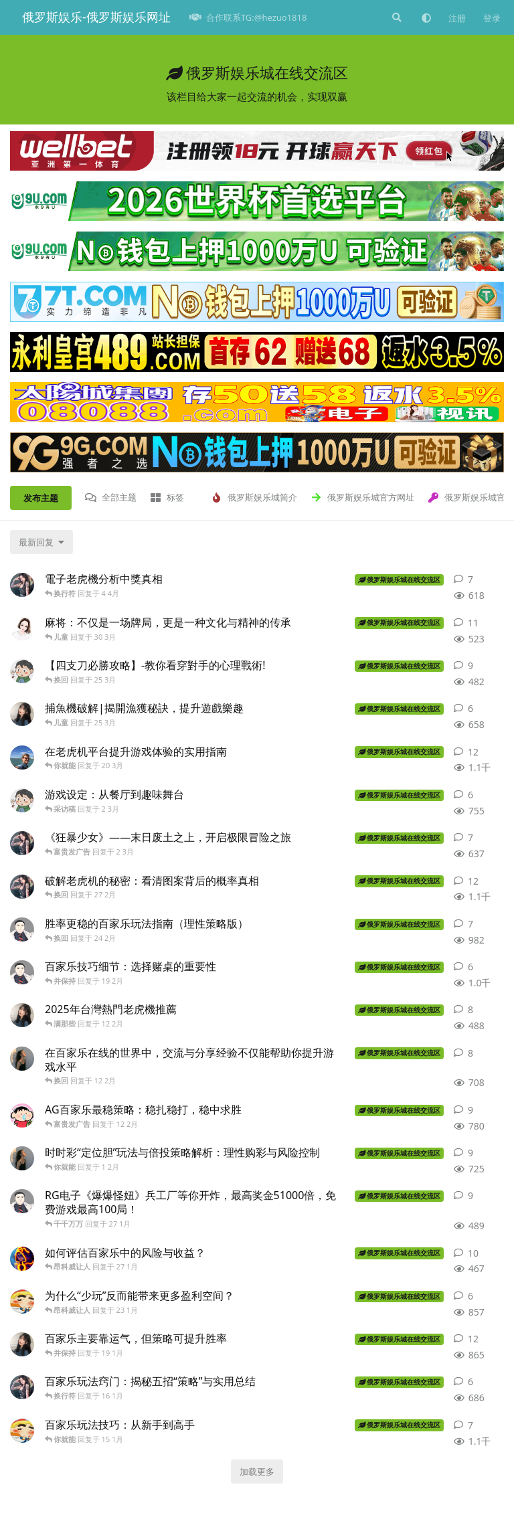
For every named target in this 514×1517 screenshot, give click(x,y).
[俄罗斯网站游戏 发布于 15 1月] (22, 1431)
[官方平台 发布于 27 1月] (22, 1259)
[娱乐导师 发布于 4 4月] (22, 585)
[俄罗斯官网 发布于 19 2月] (22, 972)
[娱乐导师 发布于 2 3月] (22, 843)
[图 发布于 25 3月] (22, 671)
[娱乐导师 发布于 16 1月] (22, 1387)
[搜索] (395, 17)
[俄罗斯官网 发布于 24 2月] (22, 929)
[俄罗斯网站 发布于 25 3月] (22, 714)
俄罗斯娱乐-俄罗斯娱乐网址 (96, 17)
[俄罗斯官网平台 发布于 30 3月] (22, 628)
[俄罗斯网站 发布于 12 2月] (22, 1015)
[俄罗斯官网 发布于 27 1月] (22, 1201)
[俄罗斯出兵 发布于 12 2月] (22, 1059)
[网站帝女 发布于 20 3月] (22, 757)
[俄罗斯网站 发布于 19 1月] (22, 1344)
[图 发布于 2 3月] (22, 800)
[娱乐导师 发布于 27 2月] (22, 887)
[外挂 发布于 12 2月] (22, 1115)
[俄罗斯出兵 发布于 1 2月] (22, 1158)
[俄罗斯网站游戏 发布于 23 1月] (22, 1301)
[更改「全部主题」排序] (41, 542)
